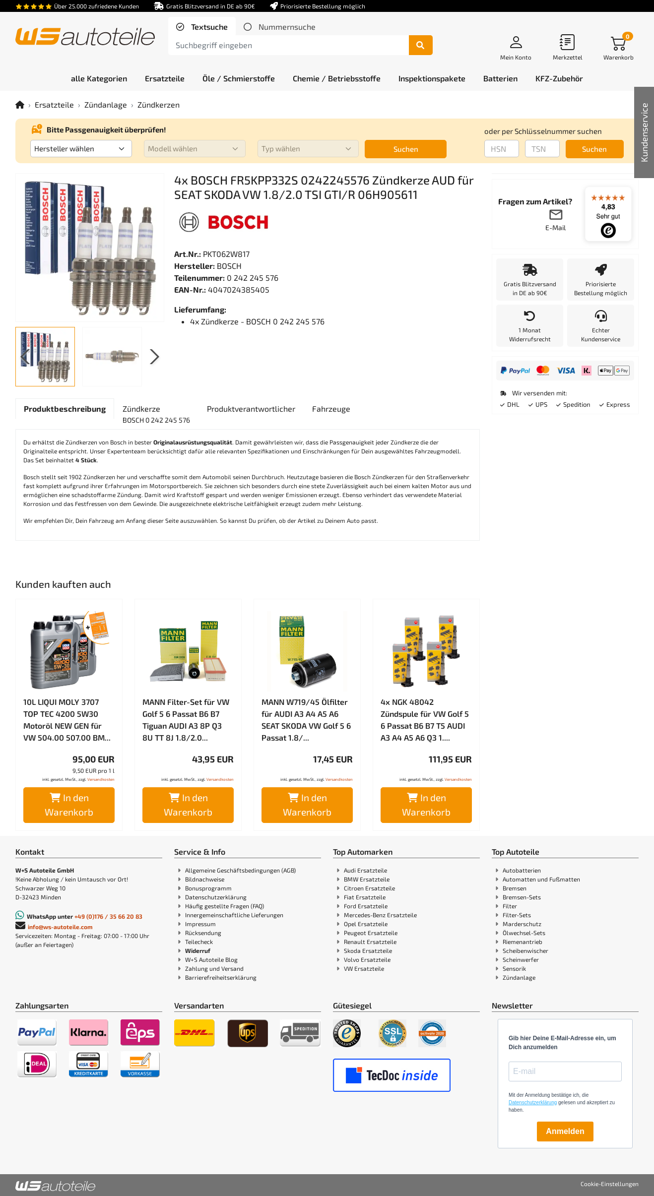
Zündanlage (105, 104)
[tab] (202, 27)
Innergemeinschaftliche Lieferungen (234, 914)
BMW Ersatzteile (367, 879)
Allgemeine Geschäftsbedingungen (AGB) (240, 870)
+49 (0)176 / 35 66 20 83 (108, 916)
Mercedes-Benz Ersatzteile (380, 914)
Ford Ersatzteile (366, 905)
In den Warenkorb (69, 805)
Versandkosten (101, 779)
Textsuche (208, 26)
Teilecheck (199, 941)
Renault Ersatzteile (370, 941)
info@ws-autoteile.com (60, 926)
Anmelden (565, 1131)
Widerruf (197, 950)
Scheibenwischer (525, 950)
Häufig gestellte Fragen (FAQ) (224, 905)
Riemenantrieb (522, 941)
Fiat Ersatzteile (365, 896)
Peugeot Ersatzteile (370, 932)
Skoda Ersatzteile (368, 950)
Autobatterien (522, 870)
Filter (510, 905)
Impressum (200, 923)
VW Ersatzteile (364, 968)
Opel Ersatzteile (366, 923)
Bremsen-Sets (522, 896)
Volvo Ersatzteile (367, 959)
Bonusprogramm (208, 887)
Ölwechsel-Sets (524, 932)
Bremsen (514, 887)
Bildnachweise (204, 879)
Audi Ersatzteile (365, 870)
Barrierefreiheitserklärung (221, 977)
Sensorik (514, 968)
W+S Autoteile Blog (211, 959)
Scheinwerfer (521, 959)
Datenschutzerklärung (216, 896)
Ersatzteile (54, 104)
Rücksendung (203, 932)
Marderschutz (522, 923)
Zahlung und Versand (214, 968)
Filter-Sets (517, 914)
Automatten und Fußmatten (541, 879)
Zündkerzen (158, 104)
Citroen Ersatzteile (369, 887)
